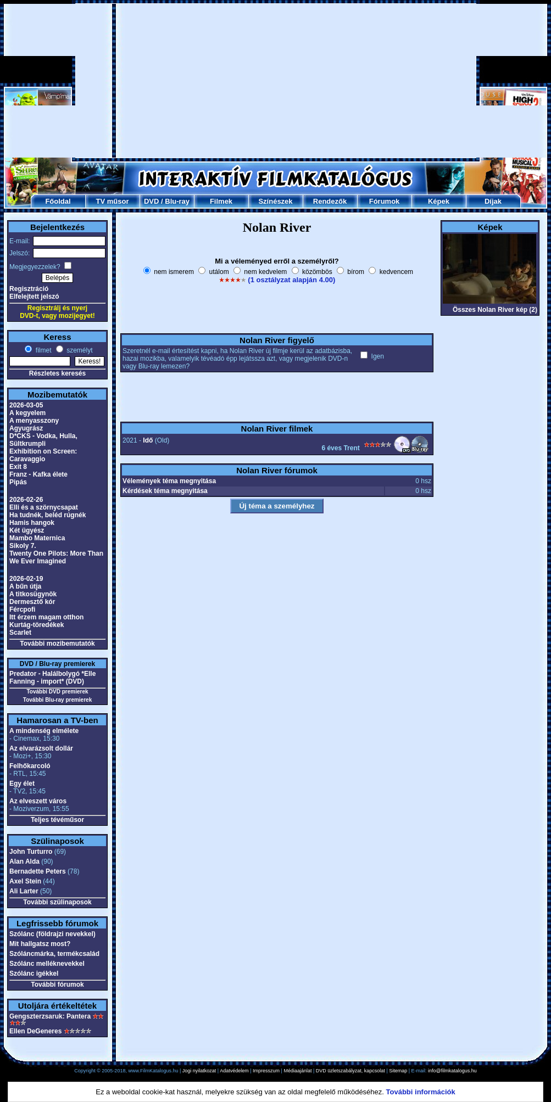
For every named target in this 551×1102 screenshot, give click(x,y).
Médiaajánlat (297, 1070)
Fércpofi (22, 609)
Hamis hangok (31, 523)
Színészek (275, 201)
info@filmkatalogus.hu (452, 1070)
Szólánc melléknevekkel (47, 963)
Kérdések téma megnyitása (165, 491)
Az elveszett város (37, 801)
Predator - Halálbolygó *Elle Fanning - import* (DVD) (52, 677)
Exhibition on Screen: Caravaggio (43, 455)
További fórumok (57, 984)
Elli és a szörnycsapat (43, 507)
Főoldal (57, 201)
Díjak (493, 201)
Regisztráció (28, 289)
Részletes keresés (57, 373)
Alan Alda (24, 861)
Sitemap (398, 1070)
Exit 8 (18, 467)
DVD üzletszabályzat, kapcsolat (350, 1070)
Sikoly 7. (22, 546)
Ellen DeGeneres (35, 1031)
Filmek (221, 201)
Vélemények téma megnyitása (169, 481)
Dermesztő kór (32, 602)
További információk (420, 1092)
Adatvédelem (234, 1070)
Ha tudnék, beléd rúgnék (47, 515)
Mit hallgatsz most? (39, 944)
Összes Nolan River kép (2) (495, 310)
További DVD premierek (57, 692)
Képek (438, 201)
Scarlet (20, 632)
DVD (151, 201)
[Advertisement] (276, 81)
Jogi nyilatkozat (199, 1070)
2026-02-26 (26, 500)
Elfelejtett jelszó (34, 296)
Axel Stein (25, 881)
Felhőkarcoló (30, 766)
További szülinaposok (57, 902)
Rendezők (330, 201)
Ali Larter (23, 891)
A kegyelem (27, 413)
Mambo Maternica (37, 538)
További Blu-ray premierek (57, 700)
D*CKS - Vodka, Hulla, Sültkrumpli (43, 439)
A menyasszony (34, 420)
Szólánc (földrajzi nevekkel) (52, 934)
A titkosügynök (33, 594)
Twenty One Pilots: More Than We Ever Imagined (56, 557)
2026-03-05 (26, 405)
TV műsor (112, 201)
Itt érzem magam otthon (46, 617)
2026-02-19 (26, 579)
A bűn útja (25, 586)
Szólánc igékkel (33, 973)
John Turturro (30, 851)
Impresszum (266, 1070)
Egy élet (22, 783)
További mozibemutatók (57, 643)
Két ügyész (26, 530)
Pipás (18, 482)
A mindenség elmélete (44, 731)
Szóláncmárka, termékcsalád (54, 954)
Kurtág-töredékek (36, 625)
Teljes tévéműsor (57, 820)
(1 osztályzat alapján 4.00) (291, 280)
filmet (42, 350)
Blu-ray (177, 201)
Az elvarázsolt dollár (41, 748)
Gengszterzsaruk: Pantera (50, 1016)
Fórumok (384, 201)
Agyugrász (26, 428)
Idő (148, 440)
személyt (79, 350)
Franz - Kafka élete (38, 474)
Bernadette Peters (37, 871)
